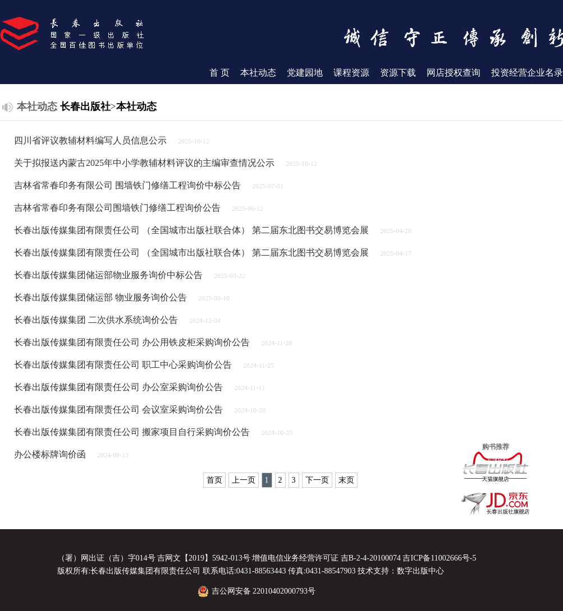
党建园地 (305, 72)
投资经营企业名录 (527, 72)
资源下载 (398, 72)
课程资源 (351, 72)
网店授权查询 (453, 72)
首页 (214, 480)
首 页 (219, 72)
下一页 (317, 480)
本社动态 (258, 72)
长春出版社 (85, 106)
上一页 (243, 480)
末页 (346, 480)
